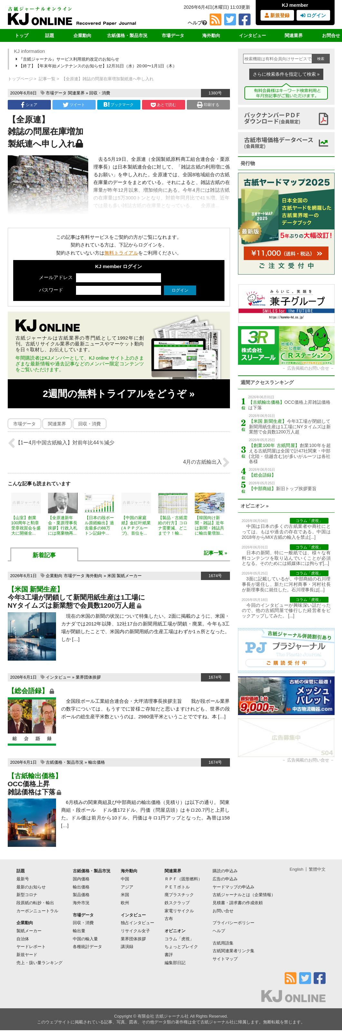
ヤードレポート (31, 946)
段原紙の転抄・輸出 (35, 902)
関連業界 (294, 35)
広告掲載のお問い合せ (308, 368)
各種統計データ (87, 946)
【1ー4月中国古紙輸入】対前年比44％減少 (61, 443)
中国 (125, 878)
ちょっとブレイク (181, 946)
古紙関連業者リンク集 (233, 950)
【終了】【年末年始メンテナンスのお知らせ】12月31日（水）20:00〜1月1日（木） (97, 65)
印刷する (208, 105)
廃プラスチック (179, 894)
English (296, 869)
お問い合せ (223, 910)
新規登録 (277, 15)
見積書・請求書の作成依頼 (238, 902)
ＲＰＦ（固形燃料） (183, 878)
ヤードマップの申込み (233, 887)
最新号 (22, 878)
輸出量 (79, 930)
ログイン (313, 15)
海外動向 (211, 35)
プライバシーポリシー (233, 922)
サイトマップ (225, 958)
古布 (169, 918)
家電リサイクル (179, 910)
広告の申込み (225, 878)
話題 (49, 35)
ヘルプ (197, 22)
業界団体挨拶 (88, 677)
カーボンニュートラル (37, 910)
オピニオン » (255, 505)
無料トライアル (121, 253)
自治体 (22, 938)
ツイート (74, 105)
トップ (21, 35)
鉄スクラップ (177, 902)
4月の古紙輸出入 (206, 462)
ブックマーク (118, 104)
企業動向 (82, 35)
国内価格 (81, 878)
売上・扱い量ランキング (39, 962)
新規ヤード (26, 954)
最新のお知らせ (31, 887)
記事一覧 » (215, 553)
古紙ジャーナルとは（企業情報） (244, 894)
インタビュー (252, 35)
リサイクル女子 (135, 930)
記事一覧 (47, 78)
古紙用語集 (223, 943)
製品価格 (81, 894)
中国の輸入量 (85, 938)
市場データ (173, 35)
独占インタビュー (137, 922)
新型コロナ (26, 894)
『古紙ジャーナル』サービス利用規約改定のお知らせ (68, 59)
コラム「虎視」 (179, 938)
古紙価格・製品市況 (127, 35)
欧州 (125, 902)
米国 (111, 575)
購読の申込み (225, 870)
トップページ (20, 78)
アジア (127, 887)
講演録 (127, 946)
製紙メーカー (129, 575)
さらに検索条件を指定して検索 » (286, 74)
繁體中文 (317, 869)
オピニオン (175, 930)
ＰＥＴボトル (177, 887)
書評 (169, 954)
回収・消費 (99, 93)
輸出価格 (96, 762)
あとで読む (163, 105)
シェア (29, 105)
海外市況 (81, 902)
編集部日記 (175, 962)
